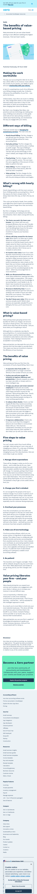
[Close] (31, 864)
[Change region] (17, 861)
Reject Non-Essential (18, 886)
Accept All (18, 891)
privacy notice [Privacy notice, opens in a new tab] (25, 876)
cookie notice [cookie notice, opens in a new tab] (15, 876)
